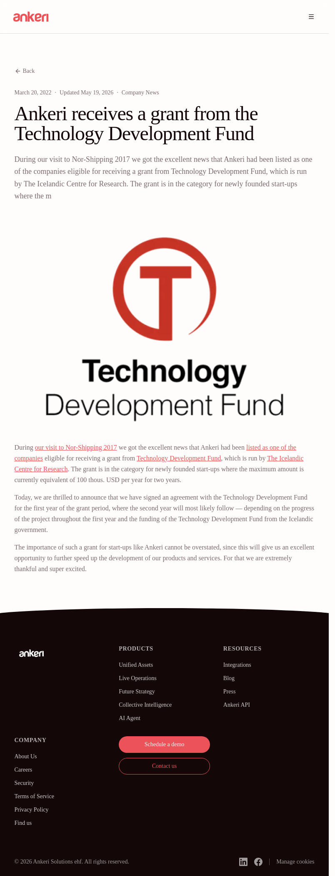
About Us (26, 756)
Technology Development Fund (179, 458)
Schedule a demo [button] (165, 744)
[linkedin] (243, 862)
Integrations (237, 665)
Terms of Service (34, 796)
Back (25, 71)
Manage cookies (295, 862)
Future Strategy (137, 691)
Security (24, 783)
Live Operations (138, 678)
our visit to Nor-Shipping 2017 (76, 447)
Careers (23, 770)
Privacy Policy (32, 810)
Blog (229, 678)
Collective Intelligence (145, 705)
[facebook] (258, 862)
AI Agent (129, 718)
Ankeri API (236, 705)
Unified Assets (136, 665)
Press (229, 691)
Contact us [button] (164, 766)
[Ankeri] (32, 653)
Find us (23, 823)
